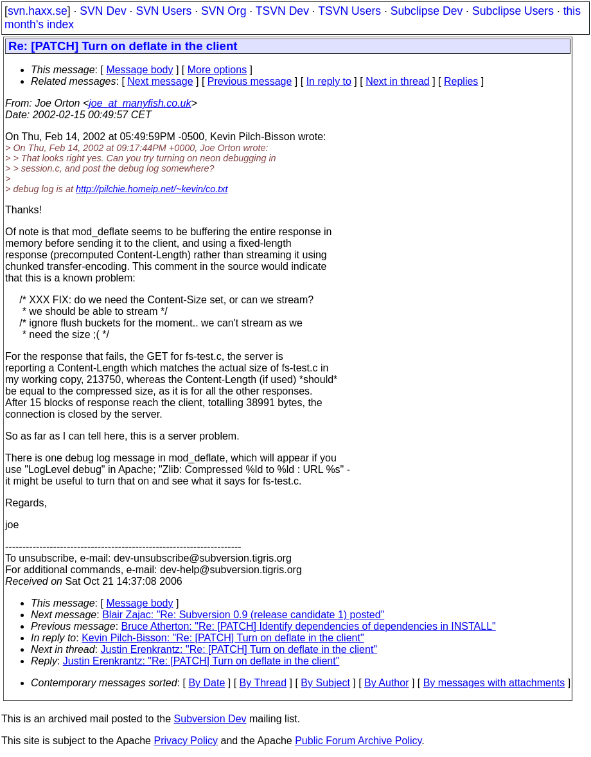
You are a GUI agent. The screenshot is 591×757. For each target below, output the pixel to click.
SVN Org (223, 10)
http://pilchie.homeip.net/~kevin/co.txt (151, 189)
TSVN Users (349, 10)
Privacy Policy (186, 740)
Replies (461, 81)
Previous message (249, 81)
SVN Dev (103, 10)
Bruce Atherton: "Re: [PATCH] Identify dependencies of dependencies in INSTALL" (308, 626)
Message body (139, 69)
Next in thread (398, 81)
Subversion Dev (210, 718)
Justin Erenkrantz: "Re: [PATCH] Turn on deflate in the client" (239, 649)
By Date (206, 682)
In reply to (328, 81)
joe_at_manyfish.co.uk (140, 103)
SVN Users (163, 10)
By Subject (325, 682)
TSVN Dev (282, 10)
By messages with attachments (494, 682)
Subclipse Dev (427, 10)
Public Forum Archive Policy (358, 740)
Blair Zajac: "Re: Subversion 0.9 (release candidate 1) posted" (243, 614)
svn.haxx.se (37, 10)
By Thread (263, 682)
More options (217, 69)
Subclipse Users (513, 10)
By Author (386, 682)
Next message (160, 81)
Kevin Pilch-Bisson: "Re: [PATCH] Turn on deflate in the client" (223, 637)
